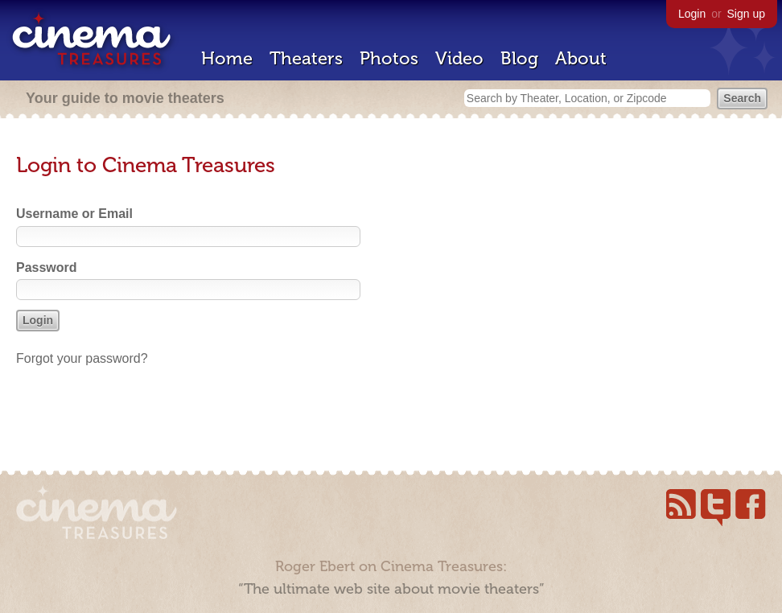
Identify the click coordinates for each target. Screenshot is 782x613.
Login (692, 13)
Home (227, 58)
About (581, 58)
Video (459, 58)
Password (46, 267)
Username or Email (74, 213)
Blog (519, 58)
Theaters (306, 58)
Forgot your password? (82, 358)
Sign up (746, 13)
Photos (389, 58)
